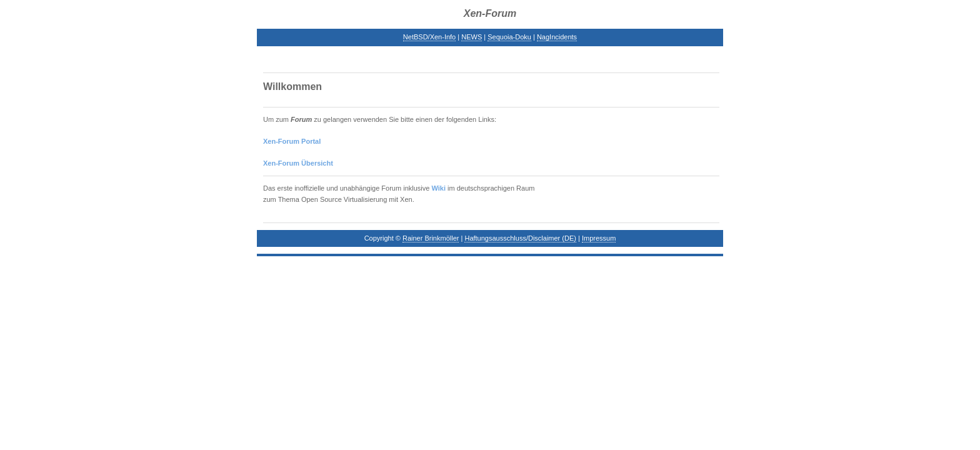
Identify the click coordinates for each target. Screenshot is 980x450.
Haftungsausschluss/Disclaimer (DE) (520, 238)
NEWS (471, 37)
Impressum (599, 238)
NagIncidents (557, 37)
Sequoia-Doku (509, 37)
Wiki (438, 188)
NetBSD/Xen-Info (429, 37)
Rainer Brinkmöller (430, 238)
